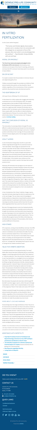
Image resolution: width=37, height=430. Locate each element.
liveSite (21, 423)
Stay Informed (24, 7)
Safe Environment (7, 409)
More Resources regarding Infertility (13, 348)
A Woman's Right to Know (9, 411)
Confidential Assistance (9, 403)
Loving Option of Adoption (11, 350)
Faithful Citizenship (8, 363)
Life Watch (6, 357)
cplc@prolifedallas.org (10, 396)
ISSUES (5, 354)
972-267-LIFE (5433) (9, 394)
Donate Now (13, 7)
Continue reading (11, 117)
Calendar (5, 405)
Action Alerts (6, 360)
